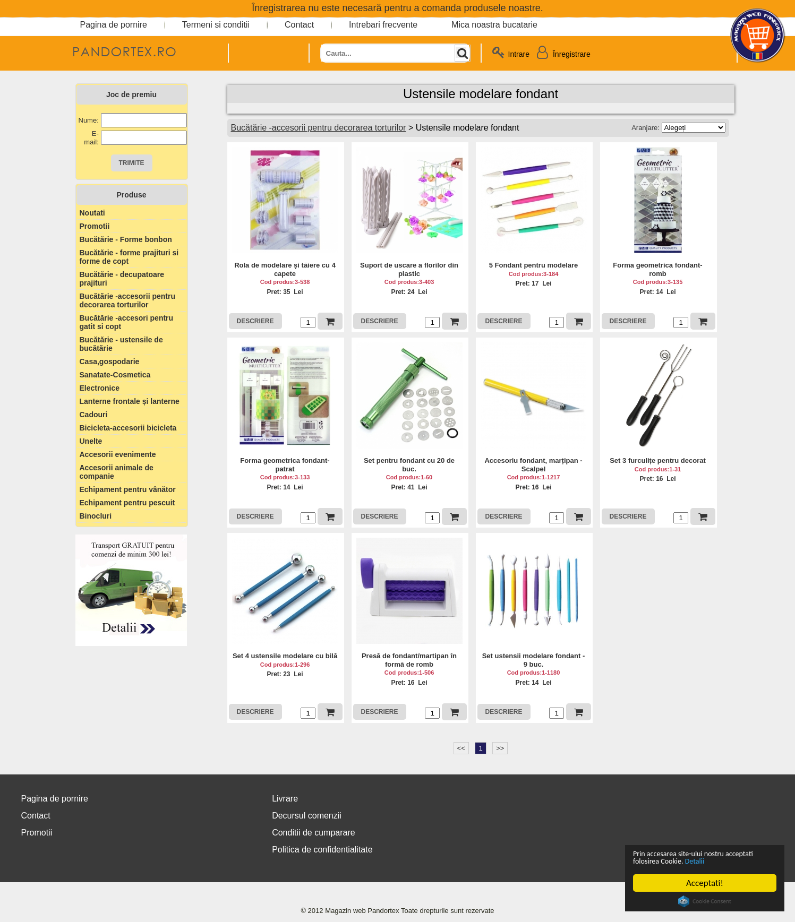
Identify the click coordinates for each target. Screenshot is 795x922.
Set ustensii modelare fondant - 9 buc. (533, 660)
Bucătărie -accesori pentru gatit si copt (127, 322)
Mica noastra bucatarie (494, 24)
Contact (299, 24)
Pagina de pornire (113, 24)
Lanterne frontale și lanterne (129, 401)
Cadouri (94, 414)
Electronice (99, 388)
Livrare (285, 798)
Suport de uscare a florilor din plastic (409, 269)
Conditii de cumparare (313, 832)
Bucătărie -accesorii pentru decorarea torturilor (128, 300)
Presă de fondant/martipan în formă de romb (409, 660)
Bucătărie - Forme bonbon (126, 239)
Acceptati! (704, 883)
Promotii (95, 226)
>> (500, 748)
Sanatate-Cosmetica (115, 374)
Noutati (92, 213)
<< (461, 748)
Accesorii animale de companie (116, 471)
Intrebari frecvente (383, 24)
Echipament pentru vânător (128, 489)
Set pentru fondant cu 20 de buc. (409, 464)
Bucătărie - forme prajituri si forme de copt (129, 256)
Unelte (91, 441)
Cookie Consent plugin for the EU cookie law (704, 901)
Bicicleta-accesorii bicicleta (128, 428)
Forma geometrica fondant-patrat (284, 464)
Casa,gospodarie (110, 361)
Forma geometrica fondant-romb (657, 269)
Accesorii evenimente (118, 454)
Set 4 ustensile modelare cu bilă (285, 656)
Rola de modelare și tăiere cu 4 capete (285, 269)
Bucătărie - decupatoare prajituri (122, 278)
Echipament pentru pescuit (127, 502)
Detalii (743, 860)
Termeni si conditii (216, 24)
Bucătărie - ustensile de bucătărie (121, 343)
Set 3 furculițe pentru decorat (658, 460)
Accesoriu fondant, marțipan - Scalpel (533, 464)
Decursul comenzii (306, 815)
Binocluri (96, 516)
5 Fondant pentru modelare (533, 265)
